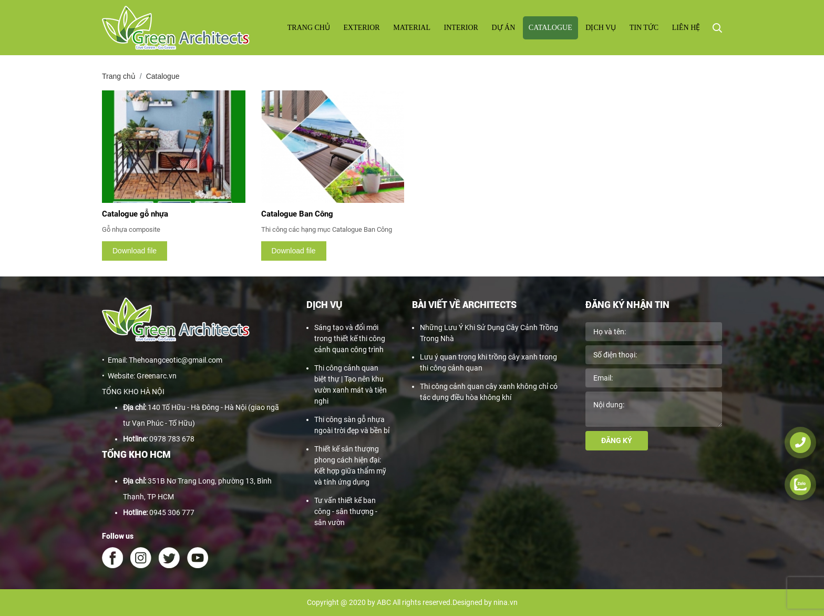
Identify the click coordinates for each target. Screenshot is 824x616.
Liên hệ (686, 28)
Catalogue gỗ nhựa (135, 214)
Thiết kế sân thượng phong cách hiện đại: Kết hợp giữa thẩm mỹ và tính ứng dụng (350, 465)
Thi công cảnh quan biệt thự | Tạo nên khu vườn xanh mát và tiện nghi (350, 384)
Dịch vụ (600, 28)
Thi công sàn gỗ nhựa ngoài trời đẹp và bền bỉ (351, 425)
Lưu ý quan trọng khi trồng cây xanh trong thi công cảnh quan (488, 362)
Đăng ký (616, 440)
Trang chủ (308, 28)
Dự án (503, 28)
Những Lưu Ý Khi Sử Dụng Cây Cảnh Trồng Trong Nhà (489, 333)
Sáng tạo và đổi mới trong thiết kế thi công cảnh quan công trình (349, 338)
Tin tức (644, 28)
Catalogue (550, 28)
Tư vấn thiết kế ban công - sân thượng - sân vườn (345, 511)
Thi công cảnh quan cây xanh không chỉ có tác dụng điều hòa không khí (489, 392)
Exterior (361, 28)
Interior (461, 28)
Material (411, 28)
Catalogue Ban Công (297, 214)
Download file (134, 251)
